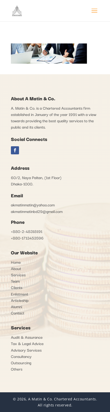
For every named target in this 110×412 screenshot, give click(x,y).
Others (16, 369)
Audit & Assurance (27, 337)
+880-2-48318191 (26, 231)
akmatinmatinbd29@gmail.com (37, 211)
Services (18, 275)
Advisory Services (26, 350)
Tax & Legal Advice (27, 343)
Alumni (16, 306)
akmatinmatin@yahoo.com (33, 205)
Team (15, 281)
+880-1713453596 (27, 238)
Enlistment (19, 294)
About (16, 268)
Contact (17, 313)
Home (16, 262)
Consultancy (21, 356)
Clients (16, 287)
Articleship (20, 300)
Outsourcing (21, 362)
